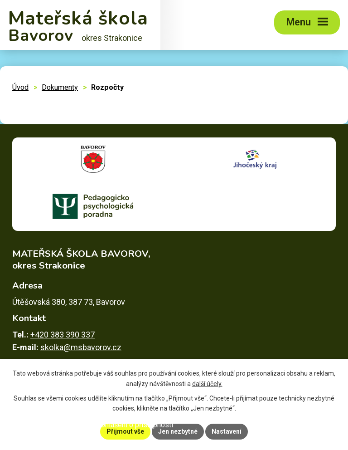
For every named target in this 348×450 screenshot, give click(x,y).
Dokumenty (60, 87)
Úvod (20, 87)
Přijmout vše (125, 431)
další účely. (207, 383)
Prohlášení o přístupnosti (133, 425)
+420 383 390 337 (62, 334)
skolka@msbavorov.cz (80, 347)
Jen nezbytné (178, 431)
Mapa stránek (69, 425)
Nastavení (227, 431)
